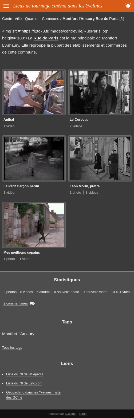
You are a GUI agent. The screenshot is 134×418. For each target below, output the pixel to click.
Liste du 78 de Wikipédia (24, 374)
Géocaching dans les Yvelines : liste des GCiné (33, 394)
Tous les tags (12, 348)
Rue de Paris (46, 38)
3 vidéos (92, 192)
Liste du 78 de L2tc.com (24, 383)
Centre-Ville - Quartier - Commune (30, 19)
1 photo (75, 192)
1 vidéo (8, 126)
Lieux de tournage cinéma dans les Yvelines (57, 6)
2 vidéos (76, 126)
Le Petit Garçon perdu (21, 186)
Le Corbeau (79, 119)
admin (83, 413)
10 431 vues (120, 292)
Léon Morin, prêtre (85, 186)
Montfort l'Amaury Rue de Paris (90, 19)
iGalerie (70, 413)
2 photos (10, 292)
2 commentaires (15, 303)
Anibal (8, 119)
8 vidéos (26, 292)
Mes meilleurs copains (21, 252)
